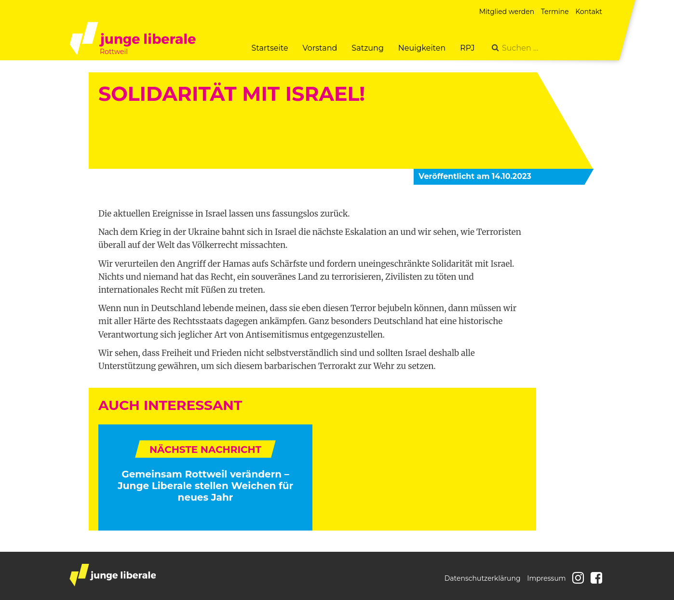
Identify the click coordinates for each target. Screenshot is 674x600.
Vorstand (320, 48)
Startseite (269, 48)
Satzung (367, 48)
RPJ (467, 48)
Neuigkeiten (421, 48)
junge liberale (112, 575)
